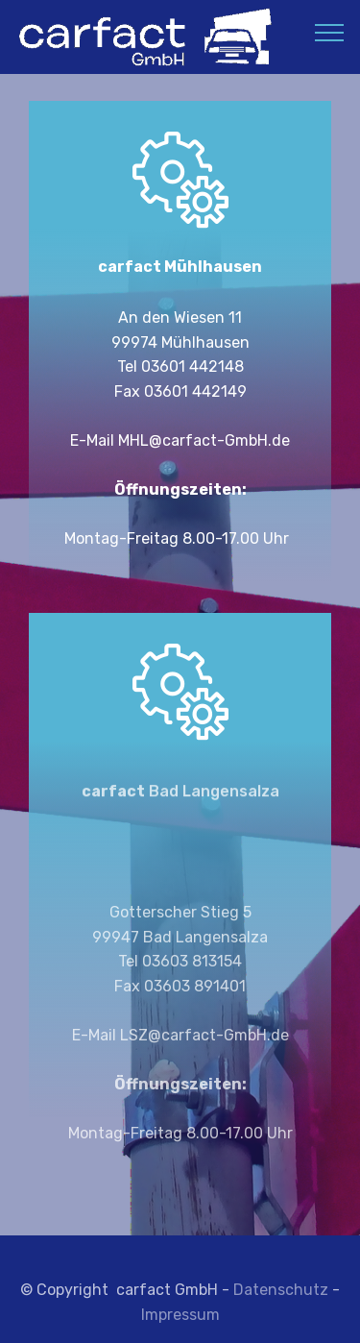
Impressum (180, 1325)
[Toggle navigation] (330, 31)
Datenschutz (280, 1300)
